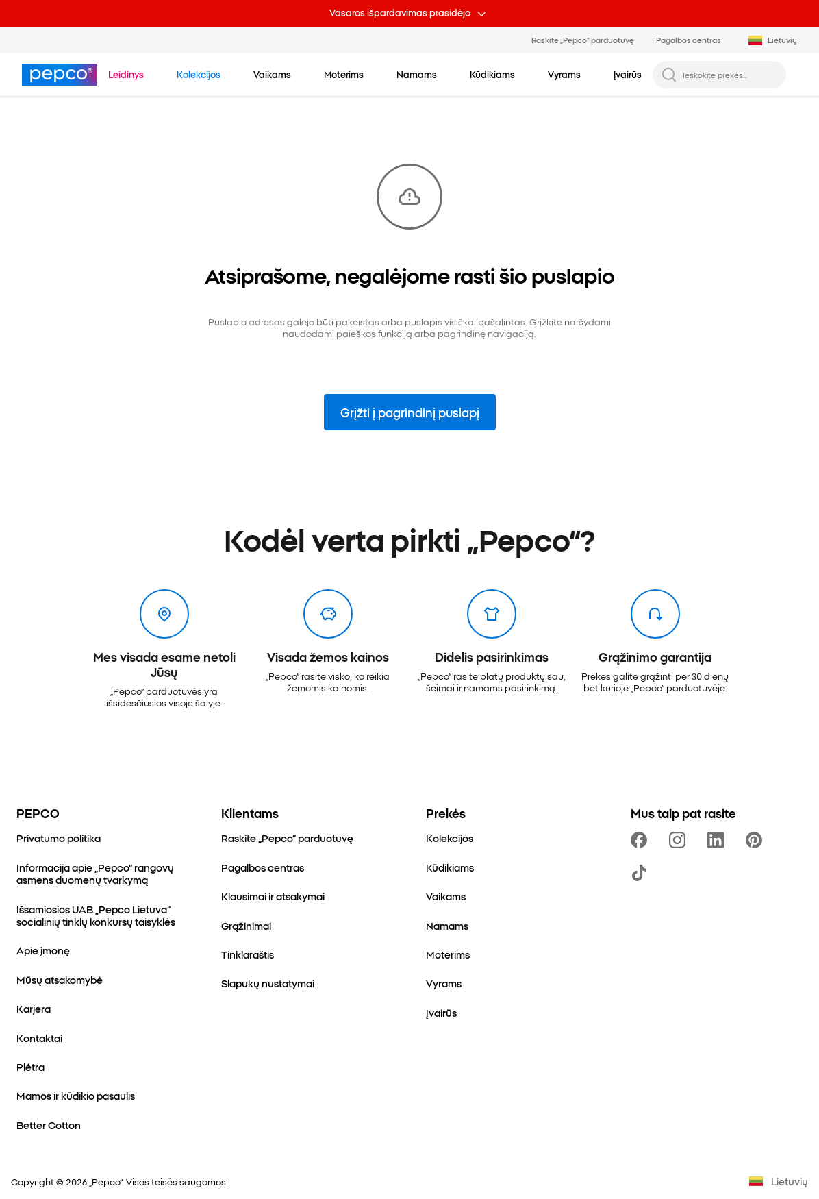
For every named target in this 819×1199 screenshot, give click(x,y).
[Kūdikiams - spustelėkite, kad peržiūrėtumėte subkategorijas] (492, 74)
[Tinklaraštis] (247, 954)
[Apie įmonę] (43, 950)
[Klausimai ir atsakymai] (273, 896)
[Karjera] (33, 1008)
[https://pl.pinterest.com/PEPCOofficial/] (757, 840)
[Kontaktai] (39, 1038)
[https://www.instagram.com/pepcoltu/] (680, 840)
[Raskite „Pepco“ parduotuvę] (287, 838)
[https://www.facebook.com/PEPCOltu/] (642, 840)
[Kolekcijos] (449, 838)
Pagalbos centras (688, 39)
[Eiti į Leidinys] (126, 74)
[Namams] (447, 925)
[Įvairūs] (441, 1012)
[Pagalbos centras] (262, 867)
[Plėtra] (30, 1067)
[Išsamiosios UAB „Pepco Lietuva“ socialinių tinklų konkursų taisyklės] (102, 915)
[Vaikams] (446, 896)
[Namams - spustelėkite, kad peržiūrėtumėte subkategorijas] (416, 74)
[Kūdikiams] (450, 867)
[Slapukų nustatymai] (267, 983)
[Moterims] (448, 954)
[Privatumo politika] (58, 838)
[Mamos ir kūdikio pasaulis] (75, 1095)
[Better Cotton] (48, 1125)
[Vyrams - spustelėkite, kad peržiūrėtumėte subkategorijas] (564, 74)
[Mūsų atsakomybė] (59, 980)
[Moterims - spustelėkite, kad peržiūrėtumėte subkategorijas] (344, 74)
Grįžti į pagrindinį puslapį (409, 412)
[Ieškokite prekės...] (730, 74)
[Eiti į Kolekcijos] (198, 74)
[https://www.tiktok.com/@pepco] (642, 873)
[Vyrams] (444, 983)
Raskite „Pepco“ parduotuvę (582, 39)
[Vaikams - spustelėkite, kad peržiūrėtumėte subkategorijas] (272, 74)
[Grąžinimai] (246, 925)
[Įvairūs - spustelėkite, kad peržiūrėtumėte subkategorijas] (627, 74)
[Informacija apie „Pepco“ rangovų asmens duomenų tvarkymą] (102, 874)
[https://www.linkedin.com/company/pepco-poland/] (718, 840)
